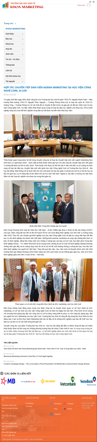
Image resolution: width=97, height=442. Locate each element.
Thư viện (29, 406)
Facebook (57, 404)
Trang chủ (8, 23)
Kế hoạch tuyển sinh (9, 423)
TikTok (69, 409)
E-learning (29, 403)
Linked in (57, 414)
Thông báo (10, 65)
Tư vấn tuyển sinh (8, 435)
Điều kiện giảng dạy (9, 432)
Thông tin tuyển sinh (9, 405)
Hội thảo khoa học (13, 76)
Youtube (70, 404)
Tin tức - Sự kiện (13, 59)
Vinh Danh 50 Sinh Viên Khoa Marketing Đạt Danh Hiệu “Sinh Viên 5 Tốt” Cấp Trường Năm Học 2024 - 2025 (45, 349)
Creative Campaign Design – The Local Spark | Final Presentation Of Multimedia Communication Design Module (47, 364)
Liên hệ (9, 70)
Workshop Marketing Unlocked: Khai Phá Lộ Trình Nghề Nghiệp (28, 356)
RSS (56, 409)
